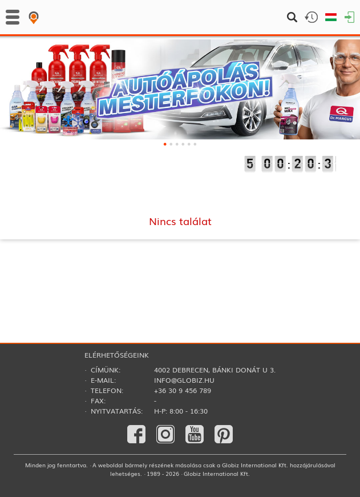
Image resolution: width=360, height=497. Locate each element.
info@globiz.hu (184, 380)
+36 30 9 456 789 (182, 390)
